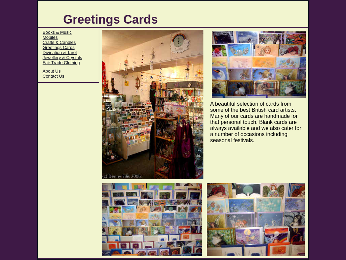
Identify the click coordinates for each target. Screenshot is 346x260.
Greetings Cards (59, 47)
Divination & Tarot (60, 52)
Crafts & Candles (59, 42)
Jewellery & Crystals (62, 57)
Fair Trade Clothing (61, 62)
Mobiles (50, 37)
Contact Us (53, 76)
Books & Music (57, 32)
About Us (51, 71)
